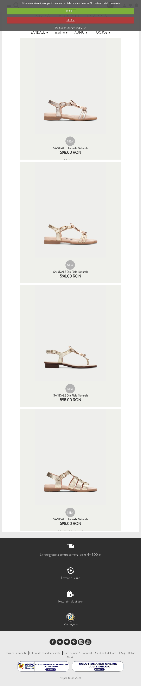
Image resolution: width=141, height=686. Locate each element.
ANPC (70, 657)
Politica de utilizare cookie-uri (70, 28)
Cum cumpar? (71, 653)
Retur (131, 653)
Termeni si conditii (16, 653)
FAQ (122, 653)
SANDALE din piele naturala (70, 148)
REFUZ (70, 20)
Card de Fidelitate (105, 653)
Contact (87, 653)
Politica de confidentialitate (44, 653)
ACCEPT (71, 11)
